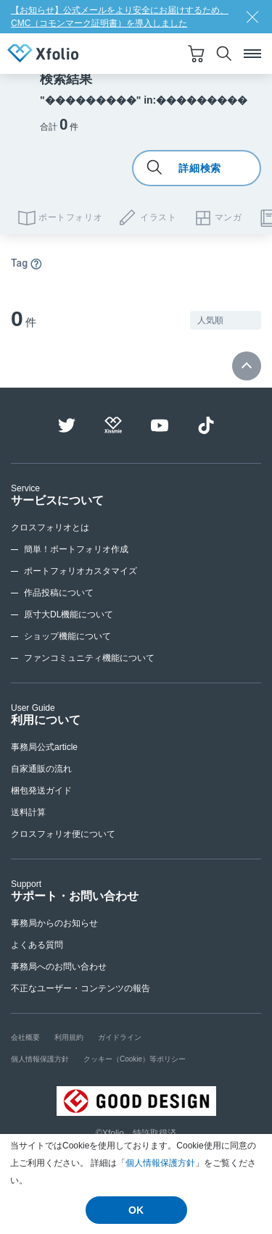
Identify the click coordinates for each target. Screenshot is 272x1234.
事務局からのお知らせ (54, 923)
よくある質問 (37, 945)
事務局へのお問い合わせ (59, 967)
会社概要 (25, 1037)
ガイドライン (119, 1037)
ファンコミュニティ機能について (89, 658)
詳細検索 (184, 168)
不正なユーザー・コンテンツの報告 (80, 988)
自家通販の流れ (41, 769)
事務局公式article (44, 747)
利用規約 (68, 1037)
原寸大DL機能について (68, 614)
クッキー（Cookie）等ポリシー (134, 1059)
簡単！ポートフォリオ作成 (76, 549)
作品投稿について (59, 593)
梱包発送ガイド (41, 790)
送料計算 (28, 812)
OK (136, 1210)
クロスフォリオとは (50, 527)
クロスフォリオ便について (63, 834)
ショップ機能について (67, 636)
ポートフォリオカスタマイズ (80, 571)
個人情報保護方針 (160, 1163)
